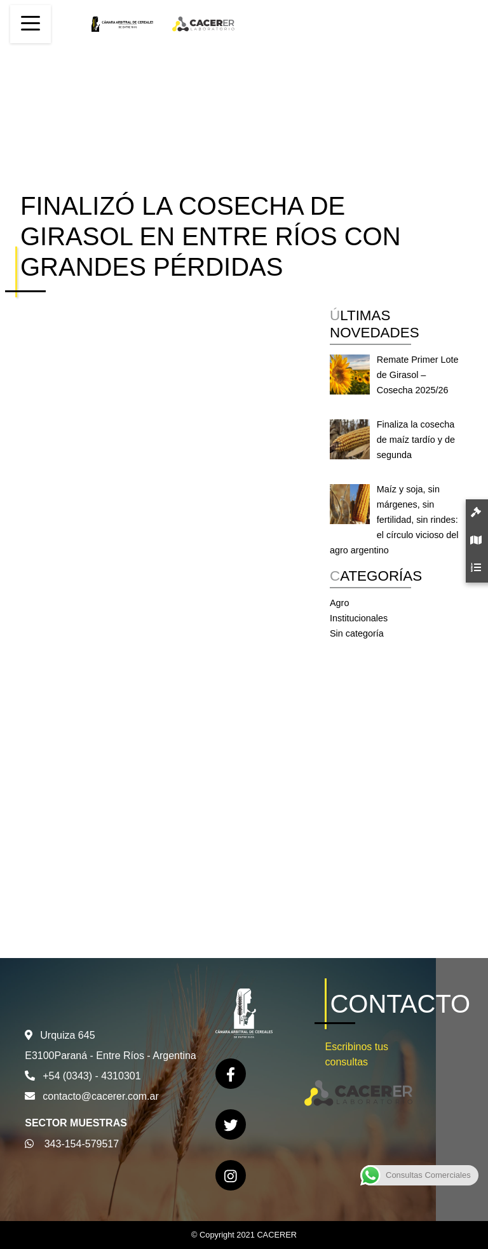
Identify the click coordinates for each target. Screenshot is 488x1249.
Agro (339, 603)
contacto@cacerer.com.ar (101, 1096)
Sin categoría (357, 633)
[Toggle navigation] (30, 24)
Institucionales (359, 618)
